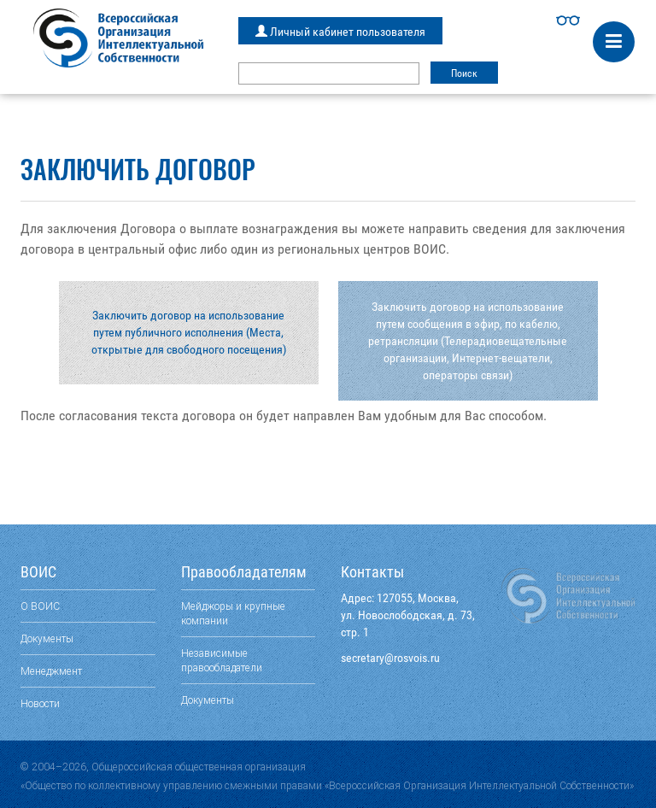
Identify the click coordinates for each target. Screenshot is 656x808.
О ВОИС (40, 606)
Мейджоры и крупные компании (233, 613)
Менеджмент (51, 671)
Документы (46, 638)
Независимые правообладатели (221, 660)
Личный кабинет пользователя (340, 31)
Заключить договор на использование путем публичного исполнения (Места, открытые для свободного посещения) (188, 332)
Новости (40, 703)
